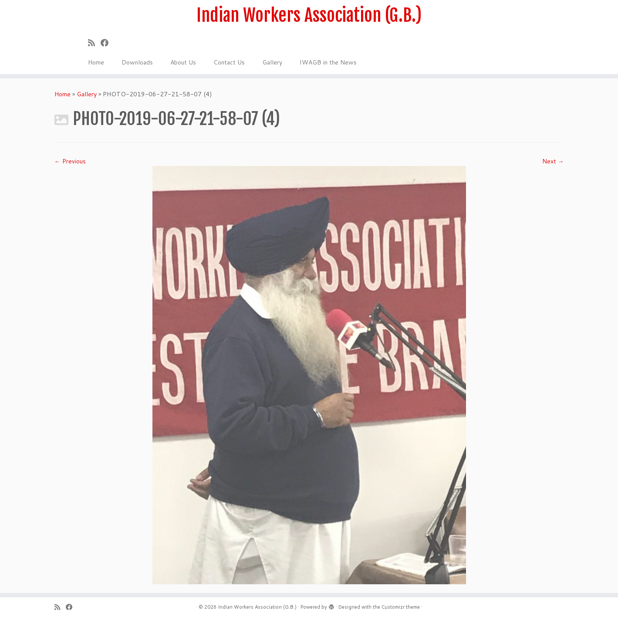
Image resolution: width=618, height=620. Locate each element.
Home (96, 62)
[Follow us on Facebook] (107, 42)
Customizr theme (401, 606)
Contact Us (229, 62)
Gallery (272, 62)
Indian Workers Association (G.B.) (309, 15)
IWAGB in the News (328, 62)
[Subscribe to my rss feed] (94, 42)
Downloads (137, 62)
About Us (183, 62)
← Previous (70, 161)
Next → (553, 161)
